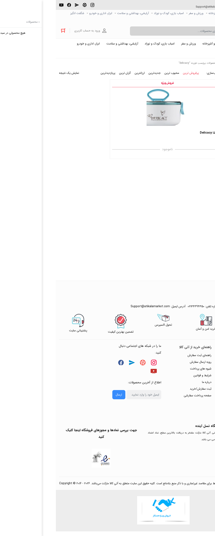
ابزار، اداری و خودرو (44, 13)
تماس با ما (203, 391)
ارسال (63, 397)
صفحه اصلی (204, 13)
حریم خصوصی (200, 378)
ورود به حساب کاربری (33, 31)
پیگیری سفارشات (199, 384)
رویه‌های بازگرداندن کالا (195, 371)
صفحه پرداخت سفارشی (142, 398)
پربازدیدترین (52, 75)
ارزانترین (84, 75)
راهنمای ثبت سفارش (144, 358)
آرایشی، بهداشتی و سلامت (77, 13)
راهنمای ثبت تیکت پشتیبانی (192, 358)
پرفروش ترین (135, 75)
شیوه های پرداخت (145, 371)
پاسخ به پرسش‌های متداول (193, 364)
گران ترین (69, 75)
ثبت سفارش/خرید (145, 391)
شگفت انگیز (21, 13)
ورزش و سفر (140, 13)
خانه (167, 66)
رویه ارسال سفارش (145, 364)
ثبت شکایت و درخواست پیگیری (190, 405)
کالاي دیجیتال (184, 13)
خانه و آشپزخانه (162, 13)
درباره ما (151, 384)
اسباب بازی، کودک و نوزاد (113, 13)
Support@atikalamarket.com (153, 7)
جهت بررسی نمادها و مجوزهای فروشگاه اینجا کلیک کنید (45, 436)
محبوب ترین (116, 75)
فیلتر (192, 108)
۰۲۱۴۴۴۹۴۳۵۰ (196, 7)
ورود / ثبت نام (200, 398)
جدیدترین (99, 75)
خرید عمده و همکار (200, 20)
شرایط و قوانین (147, 378)
